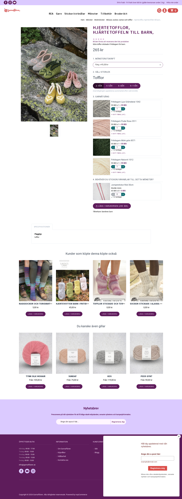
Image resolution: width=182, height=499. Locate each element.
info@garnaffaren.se (27, 465)
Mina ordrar (136, 452)
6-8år (121, 86)
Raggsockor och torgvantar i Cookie (41, 303)
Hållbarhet (62, 456)
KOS (109, 376)
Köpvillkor (61, 452)
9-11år (134, 86)
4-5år (109, 86)
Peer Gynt (146, 376)
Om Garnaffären (64, 449)
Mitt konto (136, 449)
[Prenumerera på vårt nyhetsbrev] (91, 422)
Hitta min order (172, 3)
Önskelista (136, 464)
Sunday (73, 376)
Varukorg (135, 460)
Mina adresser (137, 456)
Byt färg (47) (118, 114)
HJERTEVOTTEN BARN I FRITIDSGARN (75, 303)
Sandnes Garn (107, 212)
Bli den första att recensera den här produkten (111, 42)
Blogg (97, 452)
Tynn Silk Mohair (35, 376)
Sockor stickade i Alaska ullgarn (149, 303)
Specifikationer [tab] (42, 227)
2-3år (99, 86)
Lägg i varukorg (35, 314)
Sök (96, 449)
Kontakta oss (63, 460)
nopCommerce (81, 495)
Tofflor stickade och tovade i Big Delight (117, 303)
